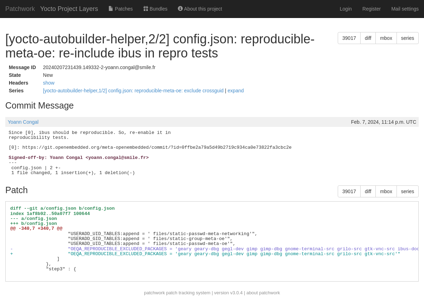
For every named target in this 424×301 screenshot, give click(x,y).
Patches (120, 9)
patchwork (154, 292)
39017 (349, 38)
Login (346, 9)
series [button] (407, 38)
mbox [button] (386, 38)
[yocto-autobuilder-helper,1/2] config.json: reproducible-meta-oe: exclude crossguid (134, 90)
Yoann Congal (23, 122)
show (49, 83)
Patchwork (20, 8)
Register (371, 9)
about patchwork (263, 292)
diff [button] (368, 38)
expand (235, 90)
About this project (200, 9)
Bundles (155, 9)
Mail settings (405, 9)
